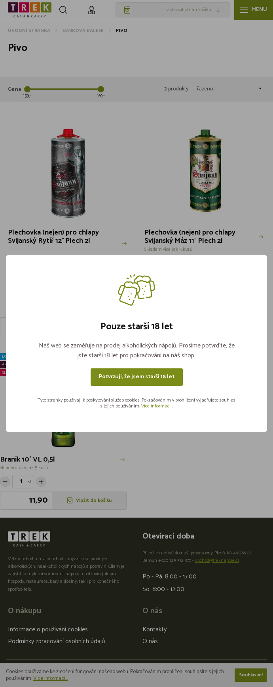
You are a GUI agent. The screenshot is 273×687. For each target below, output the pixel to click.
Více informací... (157, 406)
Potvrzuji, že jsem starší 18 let (136, 376)
